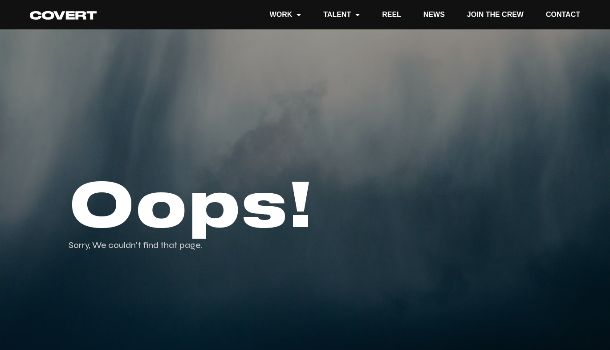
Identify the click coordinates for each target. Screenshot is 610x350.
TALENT (341, 15)
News (434, 14)
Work (285, 15)
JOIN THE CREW (495, 14)
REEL (391, 14)
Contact (563, 14)
